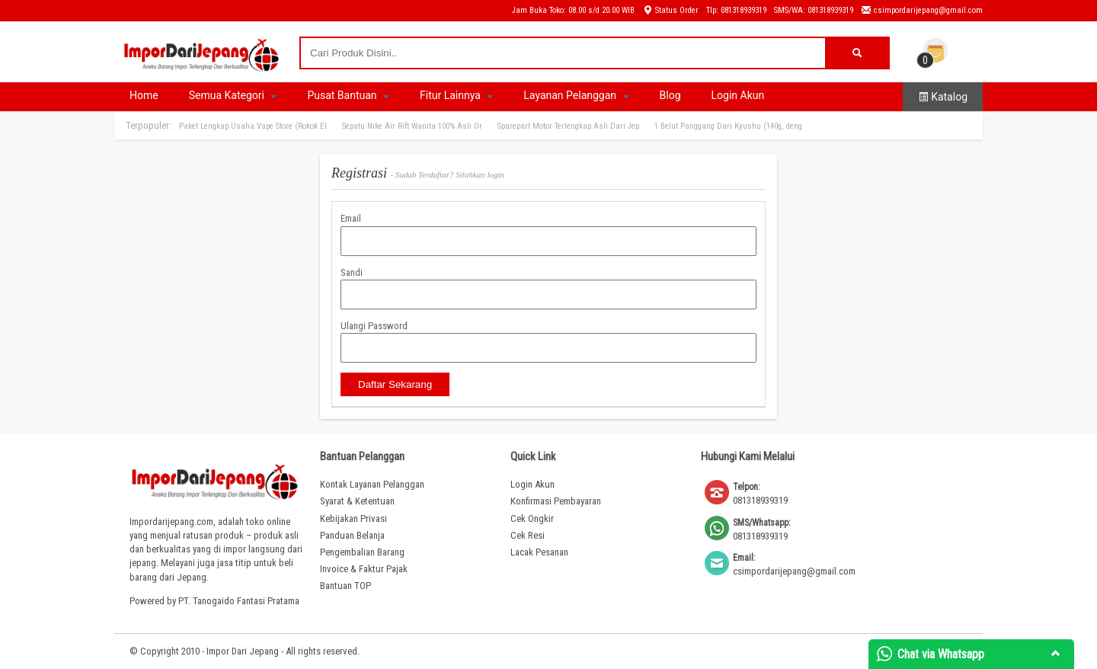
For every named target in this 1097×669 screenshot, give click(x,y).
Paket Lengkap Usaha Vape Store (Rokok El (253, 126)
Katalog (942, 97)
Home (144, 95)
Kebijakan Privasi (353, 518)
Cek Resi (527, 535)
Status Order (670, 10)
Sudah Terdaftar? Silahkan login (449, 174)
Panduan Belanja (352, 535)
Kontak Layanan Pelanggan (372, 484)
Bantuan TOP (345, 585)
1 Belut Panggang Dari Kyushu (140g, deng (728, 126)
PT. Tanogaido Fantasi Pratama (238, 601)
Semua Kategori (233, 95)
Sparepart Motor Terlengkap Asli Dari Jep (568, 126)
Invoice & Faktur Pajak (364, 569)
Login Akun (738, 95)
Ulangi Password (374, 325)
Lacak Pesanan (539, 552)
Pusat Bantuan (348, 95)
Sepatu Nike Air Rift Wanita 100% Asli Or (412, 126)
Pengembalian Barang (362, 552)
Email (351, 218)
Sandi (352, 272)
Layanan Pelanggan (575, 95)
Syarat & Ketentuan (357, 501)
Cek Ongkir (532, 518)
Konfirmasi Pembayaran (555, 501)
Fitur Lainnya (456, 95)
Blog (670, 95)
